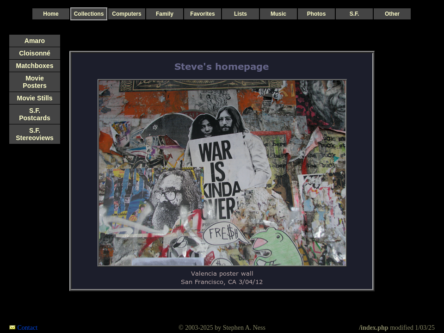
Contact (28, 327)
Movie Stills (34, 98)
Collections (89, 14)
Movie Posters (34, 81)
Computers (126, 14)
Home (50, 14)
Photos (316, 14)
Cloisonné (34, 53)
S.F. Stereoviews (35, 134)
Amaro (35, 40)
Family (164, 14)
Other (392, 14)
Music (278, 14)
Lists (240, 14)
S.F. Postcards (34, 114)
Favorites (202, 14)
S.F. (354, 14)
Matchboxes (35, 65)
